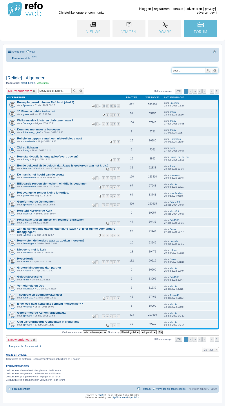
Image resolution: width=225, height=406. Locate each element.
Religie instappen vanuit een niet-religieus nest (49, 138)
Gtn (25, 222)
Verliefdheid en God (30, 285)
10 (115, 178)
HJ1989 (27, 270)
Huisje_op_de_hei (179, 157)
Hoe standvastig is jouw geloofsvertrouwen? (48, 156)
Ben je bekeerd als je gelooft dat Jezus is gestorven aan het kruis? (63, 165)
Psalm (26, 261)
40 (111, 106)
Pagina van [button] (178, 91)
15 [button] (212, 91)
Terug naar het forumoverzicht (25, 346)
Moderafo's (43, 83)
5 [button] (204, 91)
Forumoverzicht (21, 389)
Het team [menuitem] (146, 389)
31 (115, 205)
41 (115, 106)
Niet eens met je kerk (31, 249)
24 (107, 316)
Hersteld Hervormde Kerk (34, 210)
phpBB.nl (135, 397)
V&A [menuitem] (32, 51)
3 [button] (195, 91)
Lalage (173, 250)
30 (111, 205)
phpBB (101, 395)
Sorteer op (124, 332)
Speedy (174, 241)
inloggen (145, 9)
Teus (172, 166)
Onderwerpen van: (84, 332)
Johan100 (28, 297)
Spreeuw (27, 105)
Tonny (173, 121)
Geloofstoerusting (29, 276)
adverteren (194, 9)
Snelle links (18, 51)
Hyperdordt (25, 258)
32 (118, 205)
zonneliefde (29, 141)
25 (111, 316)
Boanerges (28, 243)
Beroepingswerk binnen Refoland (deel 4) (45, 102)
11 (118, 178)
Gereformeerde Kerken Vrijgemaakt (41, 312)
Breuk (173, 229)
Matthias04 (28, 288)
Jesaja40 (174, 295)
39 (107, 106)
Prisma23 (175, 202)
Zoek (208, 70)
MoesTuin (28, 213)
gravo (26, 114)
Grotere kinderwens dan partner (39, 267)
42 (118, 106)
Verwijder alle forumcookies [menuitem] (170, 389)
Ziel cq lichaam (27, 147)
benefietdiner (30, 177)
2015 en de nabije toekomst (36, 111)
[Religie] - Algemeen (25, 77)
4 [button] (199, 91)
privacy (210, 9)
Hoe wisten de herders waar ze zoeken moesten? (50, 240)
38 (104, 106)
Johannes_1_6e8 (32, 132)
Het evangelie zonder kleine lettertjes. (43, 192)
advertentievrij (207, 12)
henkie (31, 83)
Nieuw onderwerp (20, 91)
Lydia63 (27, 235)
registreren (162, 9)
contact (178, 9)
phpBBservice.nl (120, 397)
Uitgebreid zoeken (215, 70)
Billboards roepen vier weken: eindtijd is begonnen (52, 183)
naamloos (175, 175)
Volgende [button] (217, 91)
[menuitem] (34, 56)
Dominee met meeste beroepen (38, 129)
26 (115, 316)
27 (118, 316)
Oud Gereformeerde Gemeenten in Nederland (48, 321)
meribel (27, 252)
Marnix (173, 184)
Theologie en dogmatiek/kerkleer (39, 294)
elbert (24, 83)
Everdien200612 (31, 168)
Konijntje (27, 306)
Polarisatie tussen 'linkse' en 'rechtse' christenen (50, 219)
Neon (172, 148)
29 (107, 205)
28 (104, 205)
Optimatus (175, 139)
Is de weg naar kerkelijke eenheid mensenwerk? (50, 303)
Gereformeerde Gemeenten (35, 201)
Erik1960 (174, 220)
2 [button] (190, 91)
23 (104, 316)
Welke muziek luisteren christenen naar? (45, 120)
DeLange (28, 123)
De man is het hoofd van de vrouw (40, 174)
